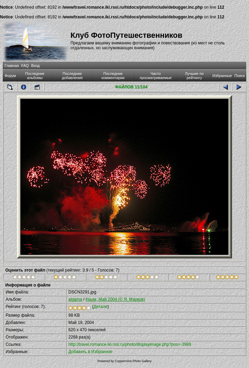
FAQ (25, 65)
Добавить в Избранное (90, 351)
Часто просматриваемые (156, 75)
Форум (10, 76)
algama (75, 299)
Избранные (222, 76)
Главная (12, 65)
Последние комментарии (112, 75)
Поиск (239, 76)
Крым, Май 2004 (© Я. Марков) (115, 299)
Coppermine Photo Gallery (133, 361)
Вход (35, 65)
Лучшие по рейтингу (194, 75)
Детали (101, 306)
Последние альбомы (35, 75)
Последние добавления (72, 75)
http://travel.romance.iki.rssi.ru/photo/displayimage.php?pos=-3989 (129, 344)
